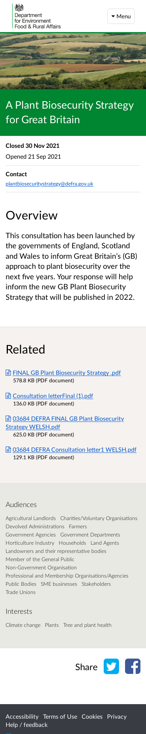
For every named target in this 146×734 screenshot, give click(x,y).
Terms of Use (60, 716)
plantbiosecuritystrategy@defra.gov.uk (49, 183)
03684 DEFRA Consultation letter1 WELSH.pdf (71, 449)
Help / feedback (27, 724)
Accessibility (22, 716)
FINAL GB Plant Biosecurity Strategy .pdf (63, 372)
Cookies (92, 716)
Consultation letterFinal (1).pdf (49, 395)
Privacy (117, 716)
